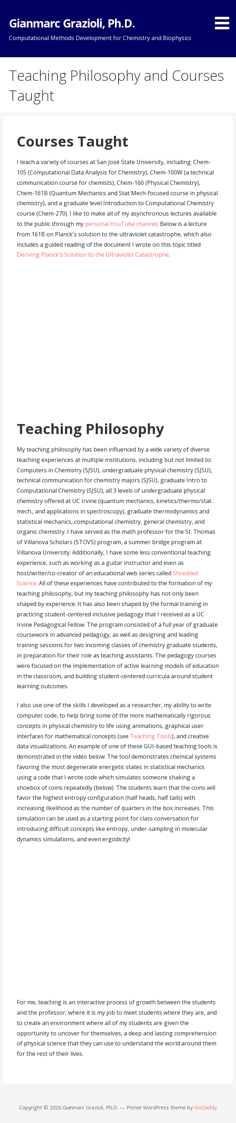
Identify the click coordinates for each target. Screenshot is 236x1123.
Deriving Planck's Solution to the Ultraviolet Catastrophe (93, 254)
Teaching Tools (151, 736)
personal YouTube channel (121, 224)
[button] (224, 16)
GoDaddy (205, 1107)
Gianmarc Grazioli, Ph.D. (72, 23)
